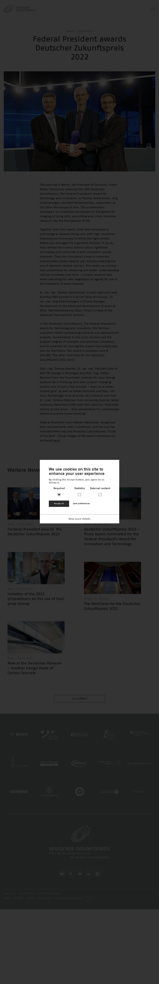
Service (7, 898)
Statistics (79, 488)
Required (59, 488)
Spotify (97, 874)
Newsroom (9, 894)
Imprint (30, 898)
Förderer (140, 792)
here (56, 440)
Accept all (59, 503)
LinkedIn (88, 874)
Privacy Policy (44, 898)
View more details (79, 519)
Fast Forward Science (49, 894)
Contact (18, 898)
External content (100, 488)
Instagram (70, 874)
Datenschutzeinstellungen (68, 898)
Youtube (79, 874)
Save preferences (81, 504)
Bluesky (62, 874)
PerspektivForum (26, 894)
